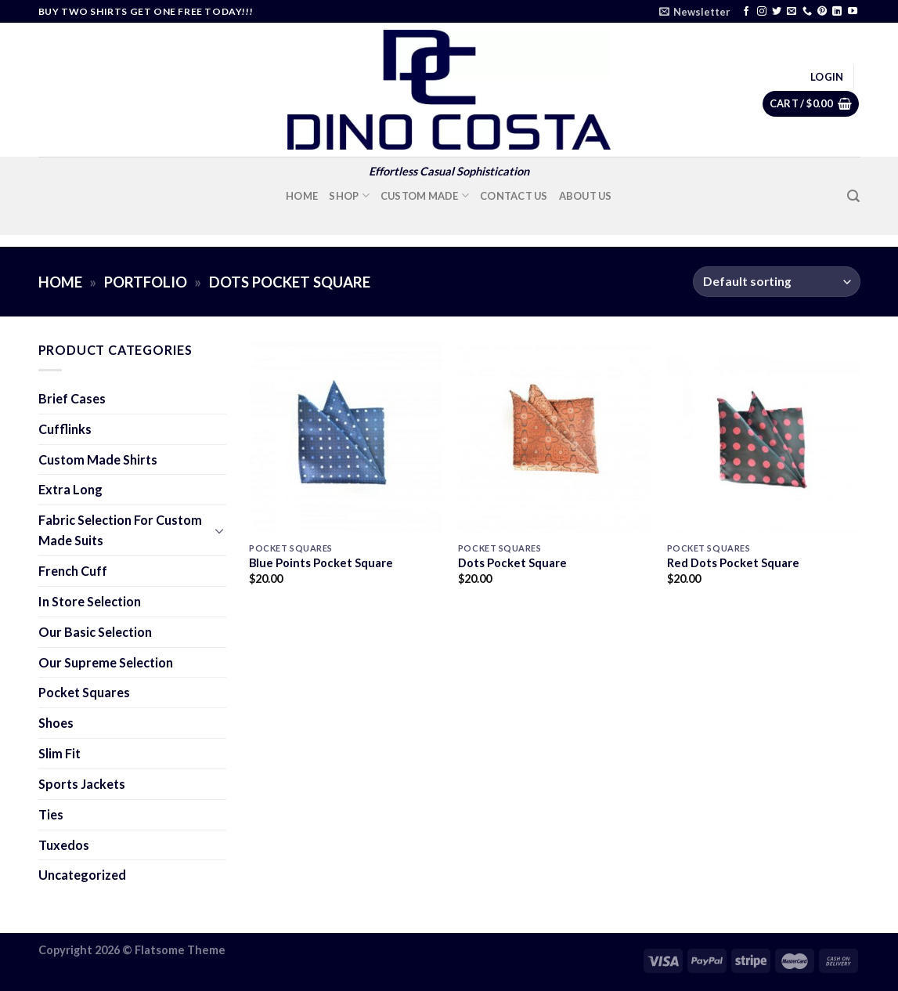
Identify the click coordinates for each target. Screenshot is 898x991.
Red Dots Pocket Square (733, 563)
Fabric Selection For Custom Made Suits (120, 530)
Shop (349, 195)
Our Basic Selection (95, 631)
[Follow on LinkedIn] (837, 11)
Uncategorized (82, 874)
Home (302, 196)
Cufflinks (65, 428)
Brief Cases (72, 398)
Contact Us (514, 196)
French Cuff (72, 570)
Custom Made (424, 195)
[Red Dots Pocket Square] (763, 436)
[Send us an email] (791, 11)
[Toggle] (220, 531)
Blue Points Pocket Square (321, 563)
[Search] (853, 196)
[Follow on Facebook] (746, 11)
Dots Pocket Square (512, 563)
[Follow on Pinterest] (822, 11)
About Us (585, 196)
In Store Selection (89, 601)
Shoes (56, 722)
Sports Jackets (81, 783)
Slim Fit (59, 753)
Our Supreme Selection (105, 662)
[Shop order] (776, 281)
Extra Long (70, 489)
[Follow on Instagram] (761, 11)
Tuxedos (63, 844)
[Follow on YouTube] (852, 11)
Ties (50, 814)
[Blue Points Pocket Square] (345, 436)
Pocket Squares (84, 692)
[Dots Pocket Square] (554, 436)
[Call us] (807, 11)
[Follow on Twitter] (776, 11)
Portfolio (145, 282)
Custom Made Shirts (97, 459)
